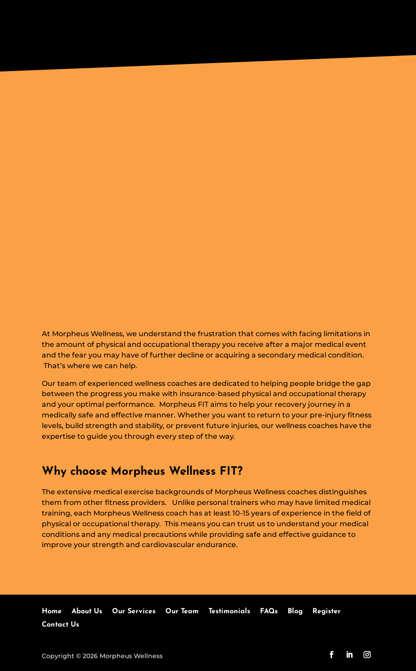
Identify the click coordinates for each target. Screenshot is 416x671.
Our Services (134, 611)
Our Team (182, 611)
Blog (295, 611)
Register (326, 611)
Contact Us (60, 625)
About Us (87, 611)
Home (52, 611)
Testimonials (229, 611)
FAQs (269, 611)
